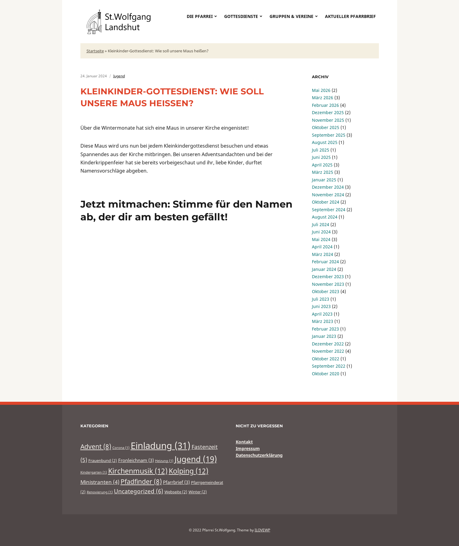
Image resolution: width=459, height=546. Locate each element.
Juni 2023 (321, 306)
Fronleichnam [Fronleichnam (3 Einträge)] (136, 460)
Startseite (95, 51)
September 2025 (328, 135)
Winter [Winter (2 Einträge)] (198, 492)
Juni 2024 (321, 232)
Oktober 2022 (325, 359)
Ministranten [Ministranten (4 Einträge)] (99, 481)
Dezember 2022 (328, 344)
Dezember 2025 (328, 112)
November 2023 (328, 284)
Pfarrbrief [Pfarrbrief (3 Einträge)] (176, 482)
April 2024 (322, 247)
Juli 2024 (320, 224)
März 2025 (322, 172)
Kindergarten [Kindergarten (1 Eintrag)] (93, 472)
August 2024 (324, 217)
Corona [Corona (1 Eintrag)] (120, 448)
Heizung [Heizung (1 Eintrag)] (164, 461)
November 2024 (328, 195)
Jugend (119, 76)
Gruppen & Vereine (291, 16)
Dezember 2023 (328, 276)
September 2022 (328, 366)
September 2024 (328, 209)
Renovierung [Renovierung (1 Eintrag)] (100, 492)
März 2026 (322, 97)
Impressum (248, 448)
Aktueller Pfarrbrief (350, 16)
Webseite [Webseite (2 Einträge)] (175, 492)
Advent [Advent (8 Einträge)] (95, 446)
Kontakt (244, 442)
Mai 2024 (321, 239)
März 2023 (322, 321)
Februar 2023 (325, 329)
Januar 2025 (324, 180)
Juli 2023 (320, 299)
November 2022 (328, 351)
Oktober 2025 (325, 127)
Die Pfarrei (200, 16)
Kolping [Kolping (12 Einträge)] (188, 471)
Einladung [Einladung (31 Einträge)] (160, 445)
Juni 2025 (321, 157)
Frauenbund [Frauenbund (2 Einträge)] (102, 460)
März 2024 (322, 254)
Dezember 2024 (328, 187)
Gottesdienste (241, 16)
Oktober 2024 (325, 202)
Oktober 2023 (325, 291)
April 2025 (322, 165)
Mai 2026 (321, 90)
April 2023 (322, 314)
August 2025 (324, 142)
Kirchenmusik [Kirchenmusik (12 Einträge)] (138, 471)
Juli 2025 (320, 150)
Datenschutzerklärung (259, 455)
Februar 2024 (325, 261)
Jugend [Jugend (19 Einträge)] (196, 458)
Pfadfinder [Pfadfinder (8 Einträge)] (141, 481)
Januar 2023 (324, 336)
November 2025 (328, 120)
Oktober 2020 (325, 373)
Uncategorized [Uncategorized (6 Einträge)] (138, 491)
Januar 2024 (324, 269)
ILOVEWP (262, 530)
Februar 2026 (325, 105)
